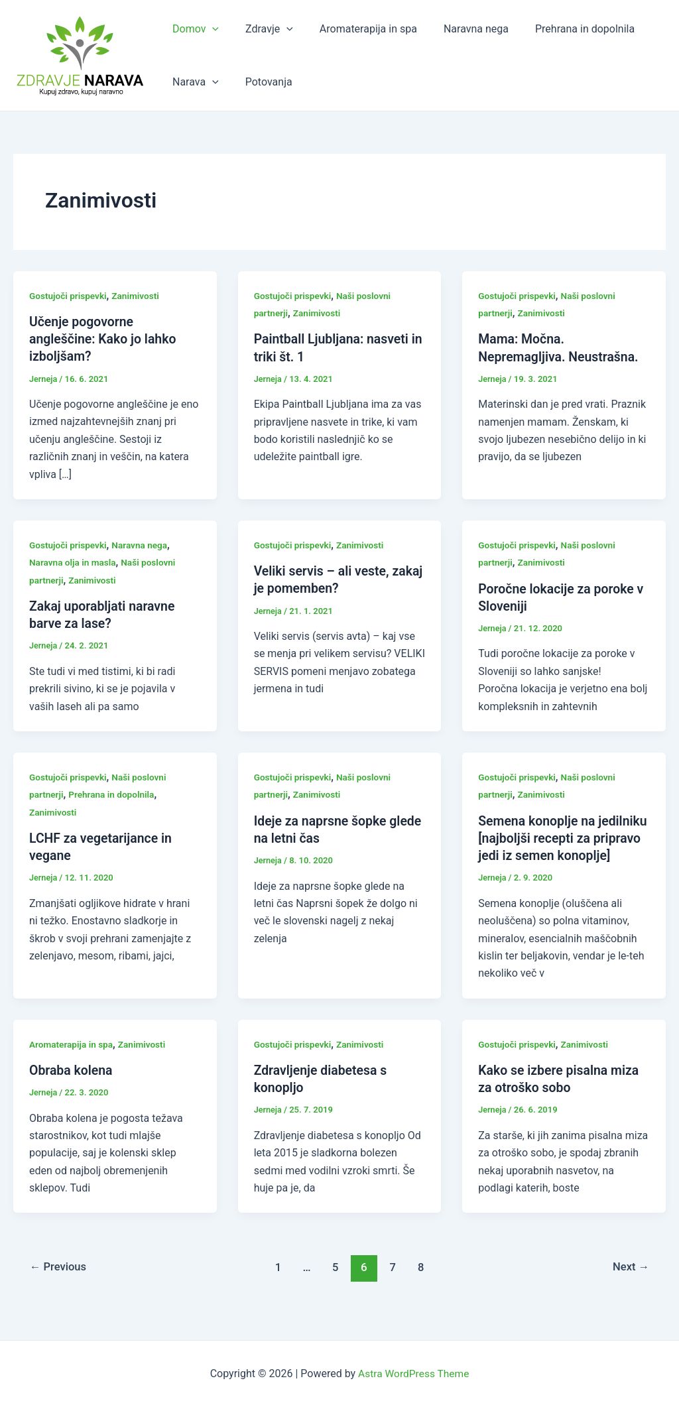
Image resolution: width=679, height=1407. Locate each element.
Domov (193, 29)
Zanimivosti (138, 295)
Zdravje (261, 29)
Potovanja (260, 82)
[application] (209, 29)
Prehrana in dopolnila (561, 29)
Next (630, 1283)
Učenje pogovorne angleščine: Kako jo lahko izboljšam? (104, 339)
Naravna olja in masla (74, 562)
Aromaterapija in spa (355, 29)
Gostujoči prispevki (69, 295)
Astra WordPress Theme (414, 1373)
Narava (193, 82)
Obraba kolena (72, 1086)
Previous (60, 1283)
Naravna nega (457, 29)
